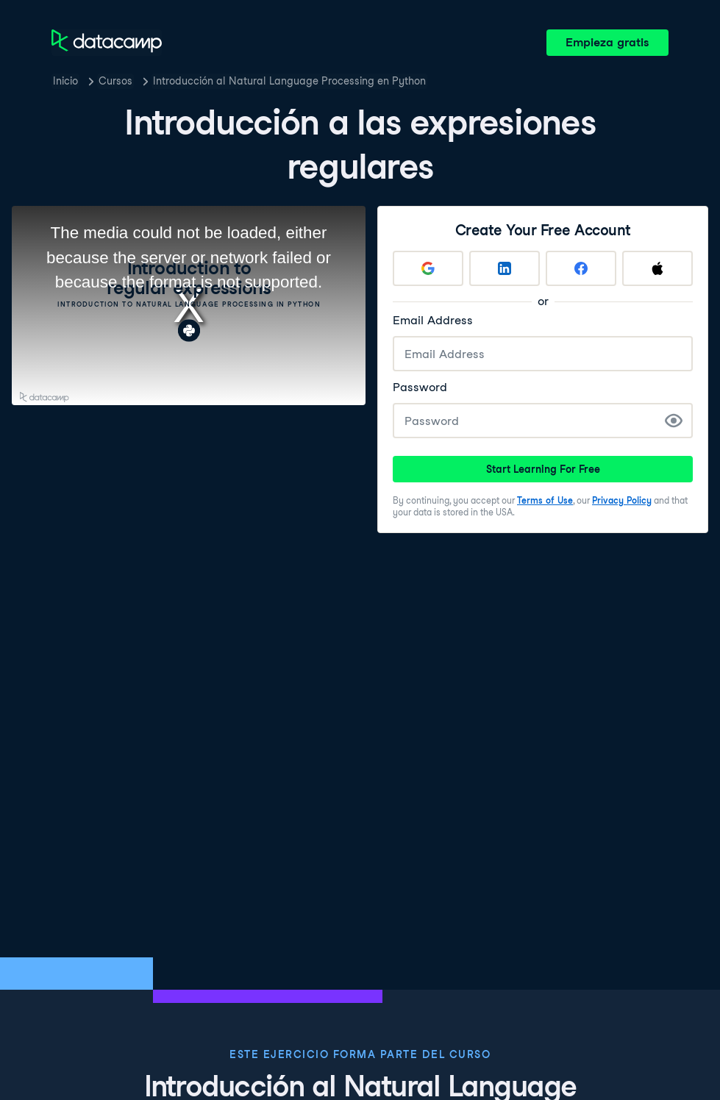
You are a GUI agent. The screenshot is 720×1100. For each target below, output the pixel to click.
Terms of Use (545, 500)
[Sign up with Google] (428, 268)
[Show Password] (673, 420)
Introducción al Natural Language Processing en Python (289, 81)
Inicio (65, 81)
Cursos (115, 81)
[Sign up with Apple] (657, 268)
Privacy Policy (622, 500)
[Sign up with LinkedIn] (504, 268)
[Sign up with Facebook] (581, 268)
